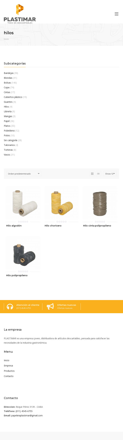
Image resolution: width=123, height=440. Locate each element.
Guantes (8, 101)
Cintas (7, 92)
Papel (7, 121)
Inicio (6, 39)
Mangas (8, 116)
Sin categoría (10, 140)
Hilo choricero (53, 225)
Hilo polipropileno (17, 275)
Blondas (8, 77)
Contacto (8, 376)
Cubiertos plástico (13, 97)
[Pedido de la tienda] (23, 173)
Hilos (6, 106)
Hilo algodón (13, 225)
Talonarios (9, 145)
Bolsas (7, 82)
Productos (9, 370)
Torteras (8, 149)
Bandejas (9, 73)
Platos (7, 125)
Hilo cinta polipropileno (97, 225)
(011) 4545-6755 (24, 411)
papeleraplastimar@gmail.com (27, 415)
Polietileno (9, 130)
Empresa (8, 365)
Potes (7, 135)
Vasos (7, 154)
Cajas (7, 87)
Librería (8, 111)
